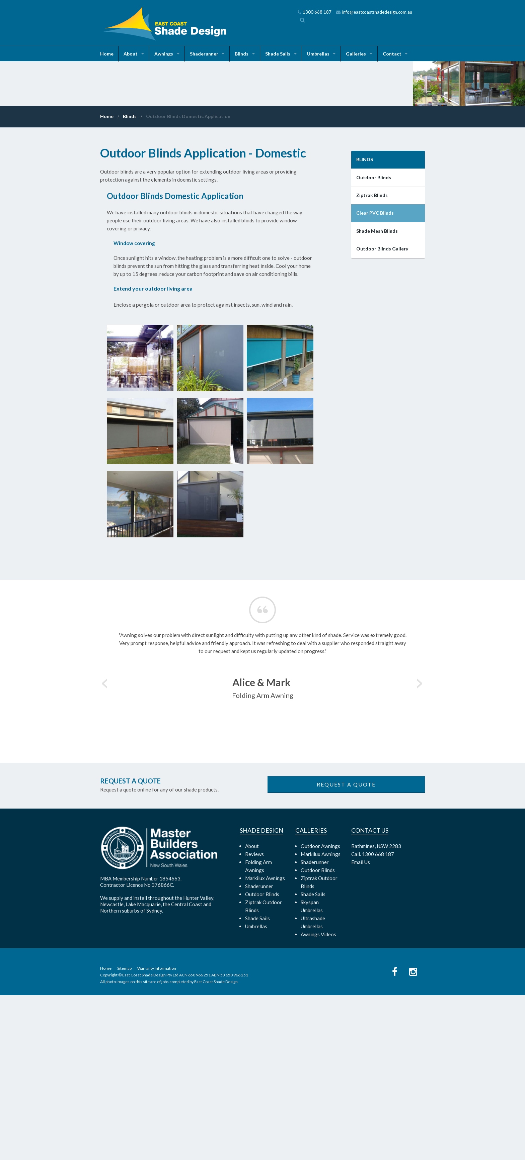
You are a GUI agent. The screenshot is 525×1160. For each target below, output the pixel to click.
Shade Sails (279, 54)
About (131, 54)
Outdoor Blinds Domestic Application (188, 281)
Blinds (243, 54)
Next (420, 846)
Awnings (164, 54)
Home (107, 54)
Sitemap (124, 1133)
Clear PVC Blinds (375, 378)
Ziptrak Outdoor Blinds (263, 1071)
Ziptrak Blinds (372, 360)
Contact (395, 54)
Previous (105, 846)
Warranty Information (156, 1133)
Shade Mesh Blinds (377, 396)
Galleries (359, 54)
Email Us (360, 1027)
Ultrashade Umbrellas (313, 1087)
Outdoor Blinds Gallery (382, 413)
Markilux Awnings (265, 1043)
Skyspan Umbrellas (312, 1071)
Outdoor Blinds (373, 342)
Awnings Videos (318, 1099)
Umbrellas (320, 54)
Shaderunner (205, 54)
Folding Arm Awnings (258, 1031)
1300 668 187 (314, 12)
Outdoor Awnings (320, 1011)
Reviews (254, 1019)
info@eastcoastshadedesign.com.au (374, 12)
